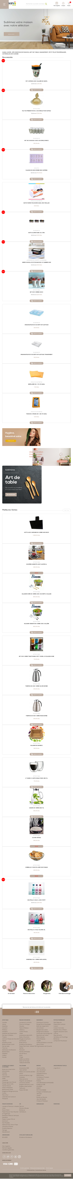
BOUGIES (5, 1137)
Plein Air (21, 1106)
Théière (4, 1037)
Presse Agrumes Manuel (9, 1082)
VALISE (39, 1041)
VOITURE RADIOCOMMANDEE (45, 1082)
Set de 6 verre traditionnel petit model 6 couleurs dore (36, 656)
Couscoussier (6, 1076)
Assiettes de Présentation (9, 1033)
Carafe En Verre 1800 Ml (36, 808)
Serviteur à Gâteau (7, 1035)
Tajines (4, 1041)
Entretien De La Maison (60, 1030)
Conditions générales (8, 1150)
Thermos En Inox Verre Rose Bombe (36, 715)
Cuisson (56, 1026)
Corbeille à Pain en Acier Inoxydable (36, 867)
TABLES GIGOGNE (24, 1062)
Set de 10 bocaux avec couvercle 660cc (36, 140)
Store (20, 1055)
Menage (4, 1130)
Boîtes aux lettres (24, 1059)
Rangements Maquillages (44, 1024)
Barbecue (56, 1039)
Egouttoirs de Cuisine (42, 1035)
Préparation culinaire (59, 1024)
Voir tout (66, 510)
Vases (21, 1033)
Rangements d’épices (43, 1031)
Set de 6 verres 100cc (36, 292)
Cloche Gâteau (36, 837)
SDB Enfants (40, 1075)
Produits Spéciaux (7, 1128)
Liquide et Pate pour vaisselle (10, 1106)
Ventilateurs (22, 1112)
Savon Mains (5, 1110)
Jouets (39, 1095)
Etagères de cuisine (42, 1030)
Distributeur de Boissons (9, 1050)
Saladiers (5, 1031)
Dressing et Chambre (43, 1022)
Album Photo (40, 1044)
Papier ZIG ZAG (23, 1090)
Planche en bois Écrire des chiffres (36, 170)
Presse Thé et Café (7, 1084)
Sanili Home (10, 470)
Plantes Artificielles (24, 1051)
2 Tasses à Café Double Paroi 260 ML (36, 778)
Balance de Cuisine (7, 1089)
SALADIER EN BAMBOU (36, 745)
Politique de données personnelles (37, 1168)
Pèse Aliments (58, 1035)
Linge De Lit (57, 1068)
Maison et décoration (29, 993)
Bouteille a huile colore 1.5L (36, 929)
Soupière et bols (6, 1042)
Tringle (21, 1057)
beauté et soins (13, 434)
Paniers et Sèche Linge (25, 1075)
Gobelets (4, 1053)
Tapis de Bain (23, 1070)
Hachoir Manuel (6, 1086)
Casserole (5, 1080)
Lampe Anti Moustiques (60, 1041)
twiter (8, 1156)
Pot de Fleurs (23, 1053)
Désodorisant (6, 1132)
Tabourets (22, 1088)
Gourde (4, 1057)
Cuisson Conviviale (59, 1028)
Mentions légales (7, 1148)
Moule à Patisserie (7, 1087)
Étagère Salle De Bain (25, 1086)
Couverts (4, 1028)
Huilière (4, 1055)
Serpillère (5, 1117)
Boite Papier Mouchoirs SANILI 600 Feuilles (36, 203)
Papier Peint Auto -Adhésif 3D (27, 1046)
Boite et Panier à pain (8, 1044)
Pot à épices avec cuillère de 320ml (36, 81)
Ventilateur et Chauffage (61, 1037)
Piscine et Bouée (24, 1108)
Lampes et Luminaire (25, 1022)
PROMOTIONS (57, 1104)
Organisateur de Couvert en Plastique (36, 325)
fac (4, 1156)
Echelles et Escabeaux (25, 1044)
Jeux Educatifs (41, 1071)
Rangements (36, 79)
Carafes (4, 1022)
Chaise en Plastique (42, 1101)
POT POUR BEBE (41, 1090)
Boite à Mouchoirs (24, 1037)
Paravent (22, 1050)
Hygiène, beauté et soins (60, 1031)
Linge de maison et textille (60, 1065)
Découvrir (11, 441)
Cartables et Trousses (43, 1077)
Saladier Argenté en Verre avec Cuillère (36, 623)
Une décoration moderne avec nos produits (36, 454)
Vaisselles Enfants (42, 1073)
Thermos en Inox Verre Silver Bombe (36, 686)
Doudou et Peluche (42, 1097)
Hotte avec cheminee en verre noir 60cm (36, 532)
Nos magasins (6, 1146)
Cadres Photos (23, 1031)
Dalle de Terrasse (24, 1061)
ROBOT (39, 1088)
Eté (20, 1104)
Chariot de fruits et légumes (44, 1033)
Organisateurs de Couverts (44, 1046)
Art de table (36, 108)
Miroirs (21, 1073)
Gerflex (21, 1048)
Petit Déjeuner (58, 1022)
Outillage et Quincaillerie (26, 1135)
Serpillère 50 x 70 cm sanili (36, 384)
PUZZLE (39, 1081)
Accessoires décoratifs (25, 1035)
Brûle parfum (23, 1042)
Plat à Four (5, 1095)
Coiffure (56, 1033)
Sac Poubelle (6, 1123)
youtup (15, 1156)
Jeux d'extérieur (41, 1070)
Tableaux (22, 1030)
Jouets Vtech (40, 1079)
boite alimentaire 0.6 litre (36, 232)
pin (11, 1156)
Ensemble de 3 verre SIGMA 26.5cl (36, 959)
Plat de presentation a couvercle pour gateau (36, 111)
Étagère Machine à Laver (26, 1084)
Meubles (21, 1026)
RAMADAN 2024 (40, 1104)
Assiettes (5, 1026)
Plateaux (4, 1030)
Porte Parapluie (41, 1039)
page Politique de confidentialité (27, 1176)
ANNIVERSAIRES (6, 1135)
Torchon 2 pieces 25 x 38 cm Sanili (36, 414)
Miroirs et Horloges (24, 1024)
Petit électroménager (65, 993)
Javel (3, 1108)
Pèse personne (23, 1079)
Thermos (4, 1048)
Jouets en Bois (41, 1068)
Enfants (36, 168)
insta (19, 1156)
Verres (4, 1024)
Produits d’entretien (36, 200)
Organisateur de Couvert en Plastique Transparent (36, 354)
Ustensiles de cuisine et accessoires (36, 260)
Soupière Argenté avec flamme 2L (36, 564)
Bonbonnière (5, 1051)
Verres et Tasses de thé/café (10, 1039)
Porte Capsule (41, 1037)
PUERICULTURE (41, 1084)
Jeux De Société (41, 1099)
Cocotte (4, 1073)
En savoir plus (11, 494)
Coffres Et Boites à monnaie (44, 1042)
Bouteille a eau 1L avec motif (36, 900)
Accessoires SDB (24, 1068)
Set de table (5, 1046)
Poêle (3, 1078)
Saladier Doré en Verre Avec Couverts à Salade (36, 594)
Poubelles (22, 1077)
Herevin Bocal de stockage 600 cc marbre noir (36, 262)
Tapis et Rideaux (24, 1028)
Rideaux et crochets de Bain (27, 1071)
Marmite (4, 1075)
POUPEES (39, 1086)
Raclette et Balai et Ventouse (10, 1115)
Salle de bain (22, 1065)
